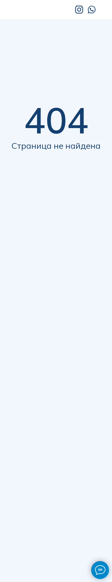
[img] (35, 9)
